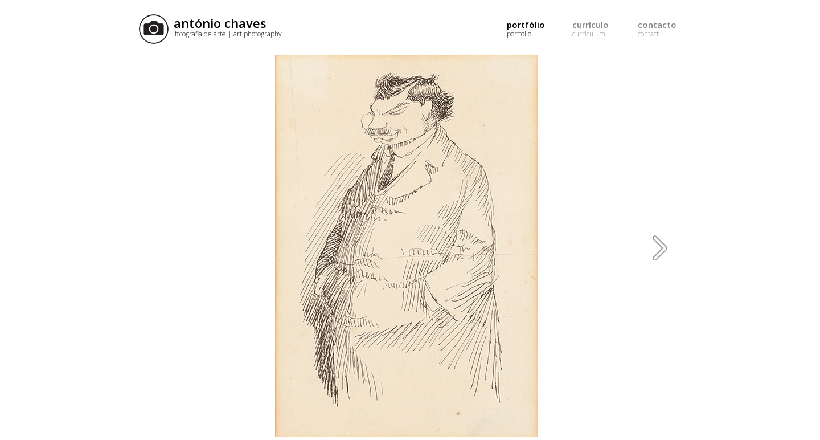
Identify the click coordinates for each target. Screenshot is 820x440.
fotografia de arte (228, 34)
